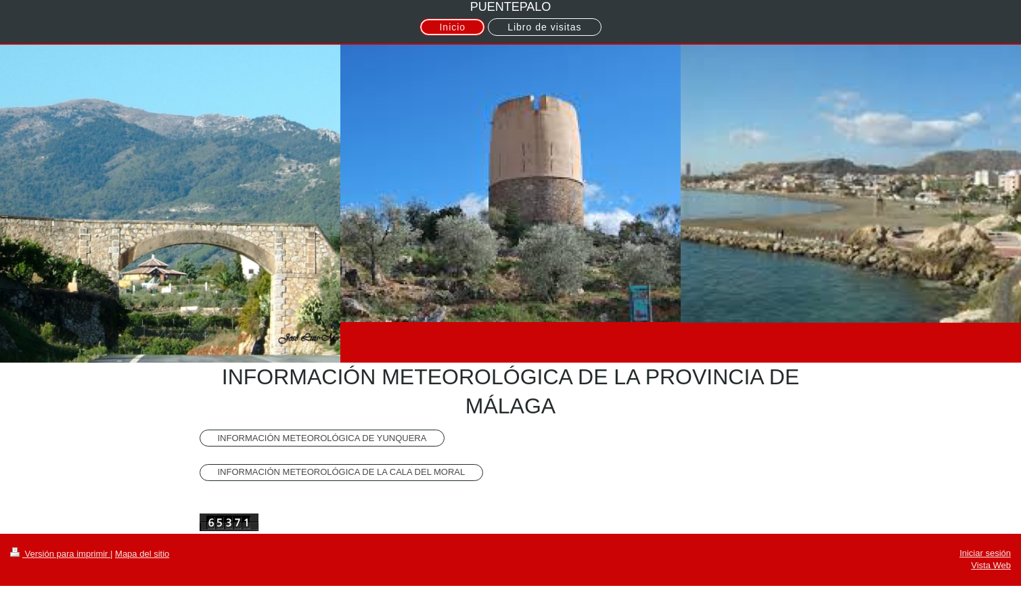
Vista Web (991, 565)
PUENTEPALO (510, 7)
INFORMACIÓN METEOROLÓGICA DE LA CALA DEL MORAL (342, 472)
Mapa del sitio (142, 554)
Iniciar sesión (985, 553)
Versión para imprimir (60, 554)
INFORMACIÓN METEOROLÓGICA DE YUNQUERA (322, 438)
